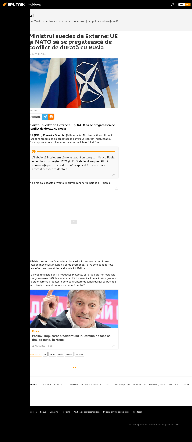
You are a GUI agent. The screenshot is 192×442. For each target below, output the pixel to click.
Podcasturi (139, 384)
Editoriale (175, 384)
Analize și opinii (157, 384)
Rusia (35, 331)
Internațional (35, 354)
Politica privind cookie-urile (116, 411)
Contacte (54, 411)
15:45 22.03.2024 (37, 54)
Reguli (43, 411)
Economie (73, 384)
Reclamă (66, 411)
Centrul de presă (29, 411)
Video (187, 384)
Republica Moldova (92, 384)
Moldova (79, 354)
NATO (52, 354)
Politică (47, 384)
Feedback (137, 411)
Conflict (69, 354)
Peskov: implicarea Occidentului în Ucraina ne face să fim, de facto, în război (71, 338)
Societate (59, 384)
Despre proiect (10, 411)
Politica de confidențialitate (87, 411)
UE (45, 354)
